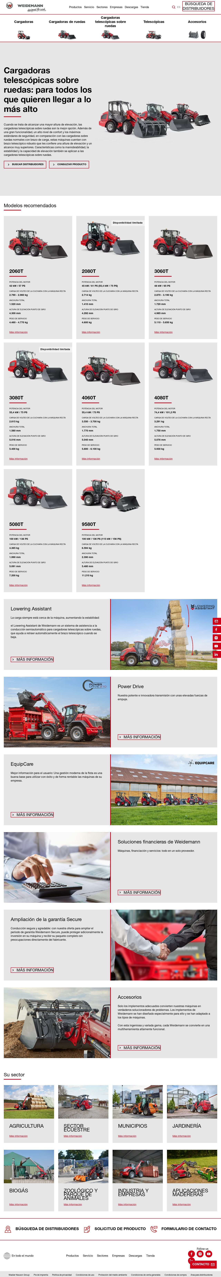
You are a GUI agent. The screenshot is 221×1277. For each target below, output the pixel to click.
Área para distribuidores (202, 1267)
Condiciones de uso (85, 1267)
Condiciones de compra (175, 1267)
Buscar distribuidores (28, 164)
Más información (31, 659)
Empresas (116, 7)
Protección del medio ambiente (112, 1267)
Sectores (102, 7)
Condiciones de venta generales (145, 1267)
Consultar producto (71, 164)
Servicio (89, 7)
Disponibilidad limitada (128, 223)
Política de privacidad (62, 1267)
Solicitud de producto (113, 1219)
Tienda (145, 7)
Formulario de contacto (183, 1219)
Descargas (131, 7)
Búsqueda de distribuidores (201, 7)
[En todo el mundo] (18, 1246)
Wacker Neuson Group (19, 1267)
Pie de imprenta (41, 1267)
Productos (75, 7)
